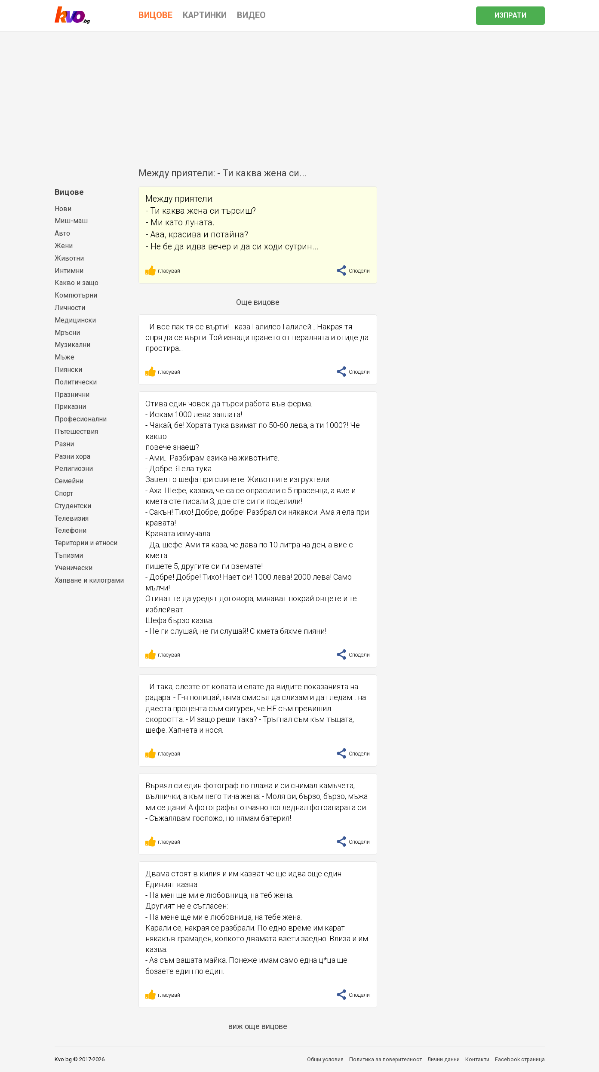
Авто (62, 233)
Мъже (64, 357)
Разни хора (72, 456)
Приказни (70, 406)
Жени (64, 246)
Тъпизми (69, 555)
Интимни (69, 271)
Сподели (353, 270)
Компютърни (76, 295)
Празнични (72, 394)
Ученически (73, 568)
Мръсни (67, 333)
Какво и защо (76, 283)
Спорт (64, 493)
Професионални (81, 419)
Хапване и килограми (89, 580)
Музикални (72, 345)
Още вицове (258, 302)
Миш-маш (71, 221)
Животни (69, 258)
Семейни (69, 481)
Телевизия (72, 518)
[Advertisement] (300, 96)
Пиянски (68, 370)
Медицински (75, 320)
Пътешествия (76, 431)
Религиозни (74, 468)
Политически (76, 382)
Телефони (70, 530)
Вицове (69, 192)
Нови (63, 209)
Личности (70, 308)
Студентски (73, 506)
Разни (64, 444)
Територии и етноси (86, 543)
